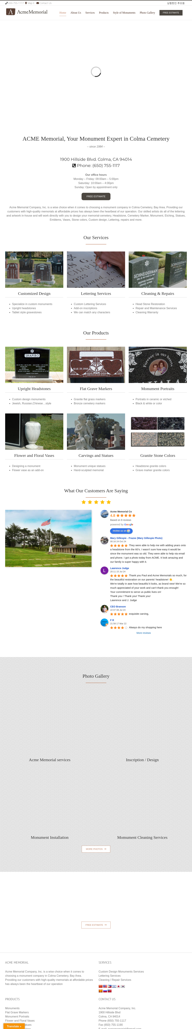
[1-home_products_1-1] (96, 347)
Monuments (12, 1008)
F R (112, 620)
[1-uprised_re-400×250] (34, 347)
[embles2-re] (158, 347)
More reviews (144, 633)
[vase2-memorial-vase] (34, 414)
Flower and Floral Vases (20, 1020)
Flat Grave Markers (17, 1012)
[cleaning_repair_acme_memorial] (158, 252)
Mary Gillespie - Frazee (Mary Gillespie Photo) (136, 538)
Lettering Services (110, 975)
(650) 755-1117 (106, 165)
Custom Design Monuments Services (121, 971)
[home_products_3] (96, 252)
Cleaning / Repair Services (115, 979)
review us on (121, 530)
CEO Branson (118, 606)
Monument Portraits (17, 1016)
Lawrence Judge (119, 568)
